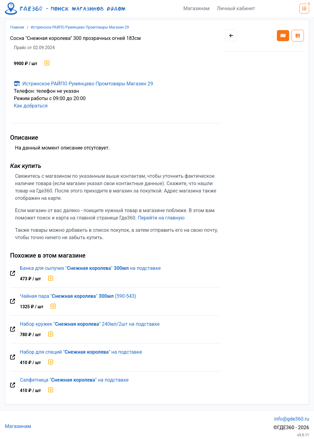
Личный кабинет (236, 8)
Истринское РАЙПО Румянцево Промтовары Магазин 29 (80, 27)
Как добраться (31, 106)
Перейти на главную (161, 218)
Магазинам (196, 8)
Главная (17, 27)
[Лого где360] (65, 8)
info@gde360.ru (291, 419)
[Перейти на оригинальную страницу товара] (12, 273)
